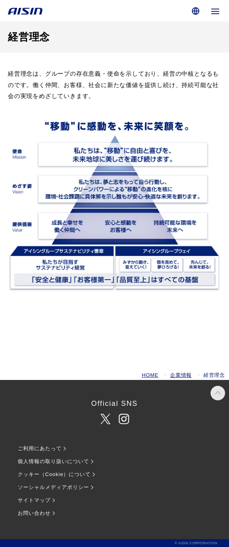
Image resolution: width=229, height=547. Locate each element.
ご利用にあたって (40, 448)
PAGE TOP (218, 393)
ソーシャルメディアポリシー (53, 487)
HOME (150, 375)
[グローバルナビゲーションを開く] (215, 11)
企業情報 (181, 375)
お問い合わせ (34, 513)
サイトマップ (34, 500)
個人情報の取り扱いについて (53, 461)
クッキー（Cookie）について (54, 474)
